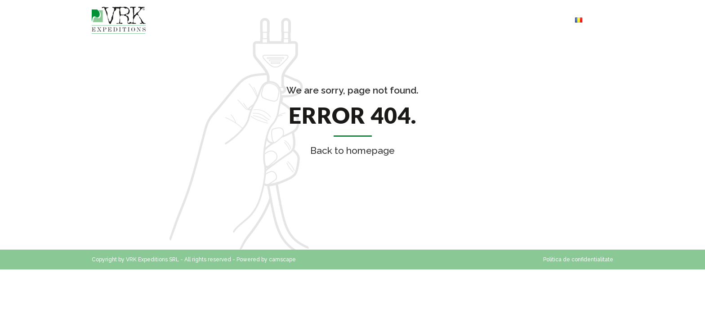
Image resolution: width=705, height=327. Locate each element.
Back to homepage (352, 150)
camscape (282, 259)
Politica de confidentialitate (578, 259)
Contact (402, 20)
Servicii (444, 20)
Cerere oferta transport (516, 20)
